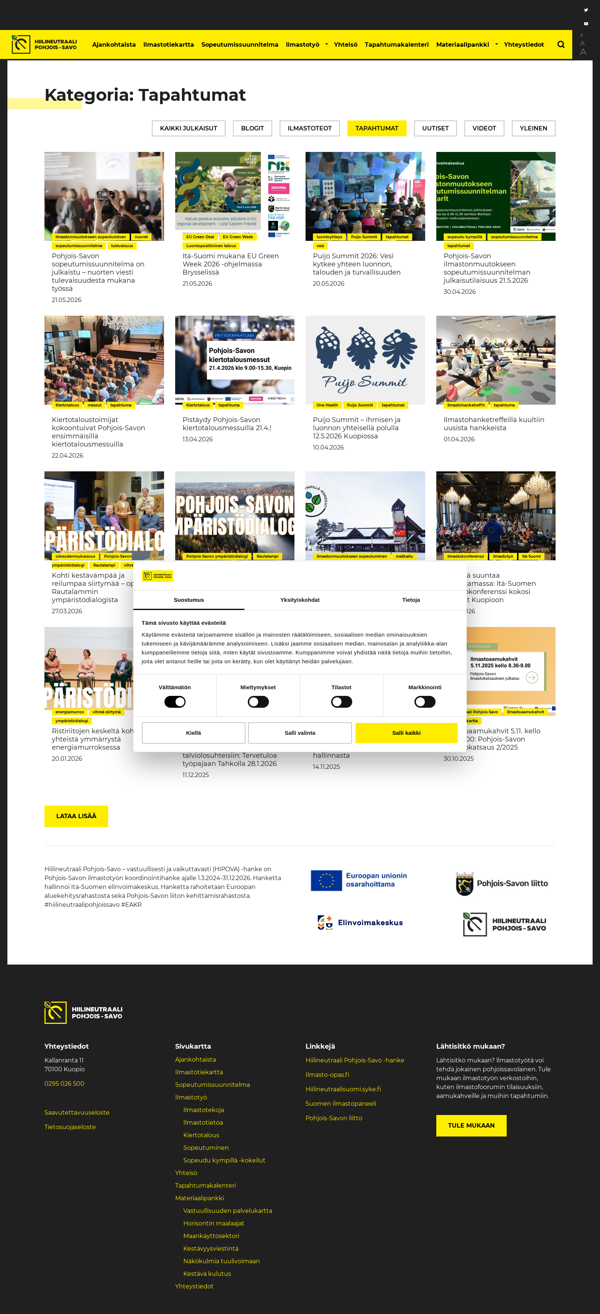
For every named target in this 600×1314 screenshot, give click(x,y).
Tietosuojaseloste (70, 1127)
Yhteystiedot (524, 44)
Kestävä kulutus (207, 1273)
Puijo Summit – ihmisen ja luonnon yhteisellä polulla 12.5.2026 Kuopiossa (357, 428)
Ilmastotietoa (203, 1122)
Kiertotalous (201, 1135)
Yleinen (533, 128)
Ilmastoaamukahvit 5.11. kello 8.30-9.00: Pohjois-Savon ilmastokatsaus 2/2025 (492, 739)
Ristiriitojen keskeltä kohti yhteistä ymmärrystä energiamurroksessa (95, 739)
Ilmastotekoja (203, 1110)
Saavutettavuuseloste (77, 1112)
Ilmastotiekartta (168, 44)
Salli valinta (300, 733)
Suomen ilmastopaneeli (341, 1103)
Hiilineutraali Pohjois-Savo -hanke (355, 1060)
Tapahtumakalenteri (397, 44)
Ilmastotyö (302, 44)
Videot (484, 128)
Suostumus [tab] (189, 600)
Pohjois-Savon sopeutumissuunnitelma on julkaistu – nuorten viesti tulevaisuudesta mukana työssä (98, 272)
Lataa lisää (76, 816)
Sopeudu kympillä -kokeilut (224, 1160)
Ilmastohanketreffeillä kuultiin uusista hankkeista (494, 424)
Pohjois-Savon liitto (334, 1118)
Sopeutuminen (206, 1147)
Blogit (252, 128)
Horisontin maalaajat (213, 1223)
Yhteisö (345, 44)
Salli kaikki (406, 733)
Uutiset (435, 128)
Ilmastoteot (310, 128)
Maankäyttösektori (211, 1236)
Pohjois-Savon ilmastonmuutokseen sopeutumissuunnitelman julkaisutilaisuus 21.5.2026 (487, 268)
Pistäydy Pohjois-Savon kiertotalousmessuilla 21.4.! (227, 424)
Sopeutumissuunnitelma (240, 44)
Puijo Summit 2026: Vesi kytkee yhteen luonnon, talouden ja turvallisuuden (357, 264)
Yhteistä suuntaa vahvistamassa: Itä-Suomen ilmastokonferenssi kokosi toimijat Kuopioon (490, 587)
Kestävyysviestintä (211, 1248)
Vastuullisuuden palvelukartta (227, 1210)
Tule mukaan (471, 1125)
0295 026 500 (64, 1083)
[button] (326, 44)
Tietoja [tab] (411, 600)
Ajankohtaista (114, 44)
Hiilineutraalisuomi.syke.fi (343, 1089)
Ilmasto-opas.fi (327, 1074)
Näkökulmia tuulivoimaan (221, 1261)
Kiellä (193, 733)
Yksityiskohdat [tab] (300, 600)
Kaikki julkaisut (188, 128)
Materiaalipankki (462, 44)
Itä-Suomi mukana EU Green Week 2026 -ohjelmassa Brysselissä (231, 264)
